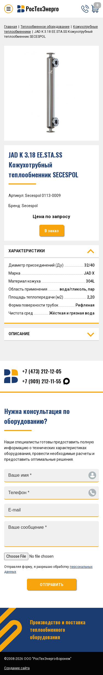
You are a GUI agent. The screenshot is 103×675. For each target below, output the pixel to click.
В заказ (51, 231)
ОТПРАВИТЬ (51, 584)
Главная (10, 27)
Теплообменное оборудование (45, 27)
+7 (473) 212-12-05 (41, 371)
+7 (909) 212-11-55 (41, 381)
